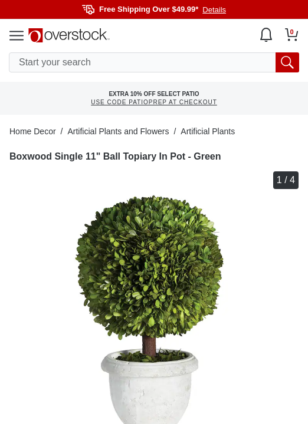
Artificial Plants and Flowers (118, 131)
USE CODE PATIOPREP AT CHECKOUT (154, 102)
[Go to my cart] (292, 34)
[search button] (287, 62)
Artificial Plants (208, 131)
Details (214, 9)
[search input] (154, 62)
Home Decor (32, 131)
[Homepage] (69, 35)
